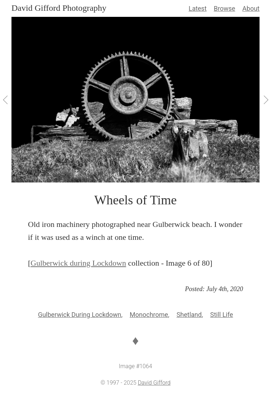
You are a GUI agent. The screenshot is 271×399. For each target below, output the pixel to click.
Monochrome (149, 314)
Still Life (221, 314)
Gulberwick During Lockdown (79, 314)
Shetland (188, 314)
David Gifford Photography (58, 8)
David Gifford (154, 382)
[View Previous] (5, 99)
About (251, 8)
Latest (197, 8)
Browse (224, 8)
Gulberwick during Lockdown (78, 262)
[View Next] (265, 99)
